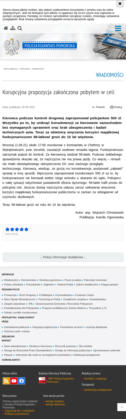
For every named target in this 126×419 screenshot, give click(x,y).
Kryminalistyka (63, 295)
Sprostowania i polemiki (106, 350)
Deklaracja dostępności (87, 355)
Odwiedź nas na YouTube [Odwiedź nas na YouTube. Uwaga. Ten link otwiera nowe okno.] (13, 380)
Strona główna (10, 69)
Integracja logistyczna (45, 327)
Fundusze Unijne (84, 295)
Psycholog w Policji (49, 299)
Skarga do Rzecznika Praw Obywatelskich (28, 350)
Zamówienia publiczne (16, 327)
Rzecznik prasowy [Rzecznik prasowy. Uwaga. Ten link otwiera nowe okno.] (65, 346)
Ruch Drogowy (27, 295)
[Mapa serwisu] (12, 28)
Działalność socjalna (74, 299)
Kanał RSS (6, 380)
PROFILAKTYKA (9, 317)
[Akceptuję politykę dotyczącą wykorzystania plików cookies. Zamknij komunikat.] (120, 3)
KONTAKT (6, 340)
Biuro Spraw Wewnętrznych (19, 299)
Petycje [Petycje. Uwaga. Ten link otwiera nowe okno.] (8, 355)
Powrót (98, 107)
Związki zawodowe (14, 303)
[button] (118, 28)
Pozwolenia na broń (71, 327)
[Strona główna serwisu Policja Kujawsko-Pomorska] (6, 28)
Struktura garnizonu (50, 280)
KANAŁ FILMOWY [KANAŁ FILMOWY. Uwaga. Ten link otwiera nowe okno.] (26, 317)
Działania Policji (11, 289)
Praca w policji (73, 280)
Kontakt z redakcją (95, 378)
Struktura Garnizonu (40, 346)
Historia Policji (65, 284)
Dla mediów (85, 346)
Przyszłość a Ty (98, 308)
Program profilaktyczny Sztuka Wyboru (64, 308)
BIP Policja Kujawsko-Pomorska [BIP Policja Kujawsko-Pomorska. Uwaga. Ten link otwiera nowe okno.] (60, 380)
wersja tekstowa (55, 404)
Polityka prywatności (17, 413)
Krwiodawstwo (97, 299)
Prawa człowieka (13, 284)
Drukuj (116, 107)
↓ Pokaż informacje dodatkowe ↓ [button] (62, 257)
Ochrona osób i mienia (17, 331)
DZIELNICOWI (8, 336)
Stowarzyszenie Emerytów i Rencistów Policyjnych (63, 303)
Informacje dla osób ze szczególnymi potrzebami (43, 355)
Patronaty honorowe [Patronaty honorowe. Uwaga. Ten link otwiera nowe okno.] (95, 280)
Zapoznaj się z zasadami (19, 410)
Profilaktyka (45, 295)
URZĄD (5, 321)
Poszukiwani (33, 284)
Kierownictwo (28, 280)
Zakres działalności (87, 284)
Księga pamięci (109, 284)
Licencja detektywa (96, 327)
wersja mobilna (54, 401)
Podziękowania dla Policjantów (21, 308)
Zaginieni (48, 284)
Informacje (25, 69)
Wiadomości (38, 69)
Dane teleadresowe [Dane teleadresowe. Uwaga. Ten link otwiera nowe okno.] (15, 346)
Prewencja (10, 295)
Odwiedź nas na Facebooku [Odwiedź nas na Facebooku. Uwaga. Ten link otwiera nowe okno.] (21, 380)
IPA (30, 303)
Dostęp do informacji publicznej (72, 350)
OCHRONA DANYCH (11, 359)
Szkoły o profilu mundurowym (20, 312)
